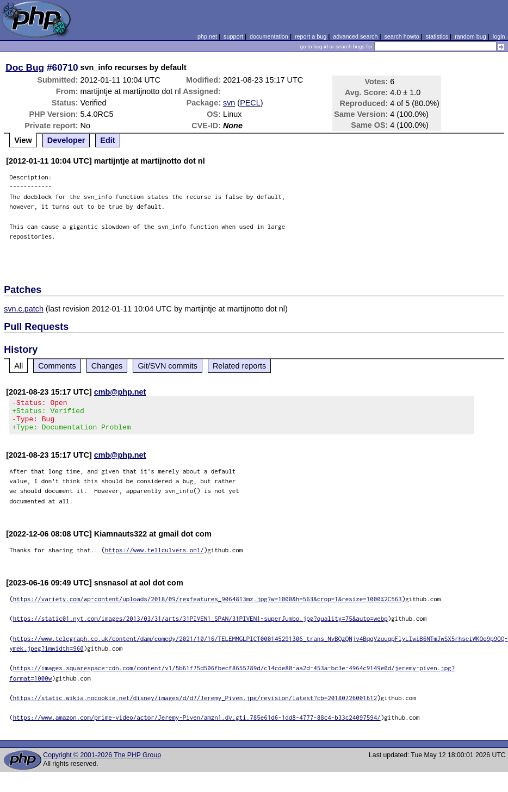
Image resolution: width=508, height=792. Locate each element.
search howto (401, 36)
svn (229, 102)
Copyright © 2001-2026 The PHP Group (102, 761)
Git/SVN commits (167, 365)
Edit (107, 140)
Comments (57, 365)
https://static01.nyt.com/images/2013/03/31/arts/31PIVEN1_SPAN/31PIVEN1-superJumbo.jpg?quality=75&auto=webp (200, 624)
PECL (250, 102)
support (233, 36)
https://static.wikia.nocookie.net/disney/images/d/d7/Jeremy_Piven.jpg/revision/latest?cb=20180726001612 (195, 704)
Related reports (239, 365)
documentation (269, 36)
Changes (107, 365)
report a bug (310, 36)
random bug (470, 36)
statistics (437, 36)
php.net (207, 36)
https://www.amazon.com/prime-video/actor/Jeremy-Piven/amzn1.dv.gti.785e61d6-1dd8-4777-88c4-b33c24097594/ (197, 723)
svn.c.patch (24, 308)
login (499, 36)
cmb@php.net (120, 392)
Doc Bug (24, 67)
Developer (66, 140)
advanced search (355, 36)
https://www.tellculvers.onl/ (154, 556)
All (18, 365)
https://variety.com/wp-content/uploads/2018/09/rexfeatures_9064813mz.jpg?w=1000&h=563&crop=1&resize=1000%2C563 (207, 605)
